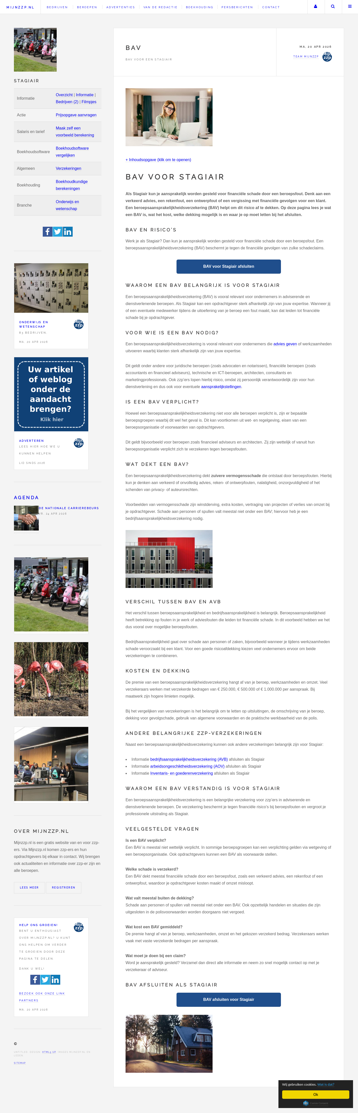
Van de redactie (160, 7)
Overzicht (64, 95)
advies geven (285, 344)
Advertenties (120, 7)
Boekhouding (200, 7)
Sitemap (20, 1063)
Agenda (26, 497)
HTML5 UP (49, 1052)
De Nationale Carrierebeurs (69, 508)
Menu (350, 7)
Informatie (84, 95)
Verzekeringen (68, 168)
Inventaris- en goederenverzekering (181, 773)
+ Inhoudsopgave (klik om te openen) (158, 160)
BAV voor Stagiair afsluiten (228, 266)
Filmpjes (89, 102)
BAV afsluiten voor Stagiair (228, 999)
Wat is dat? (331, 1084)
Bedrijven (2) (67, 102)
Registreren (63, 887)
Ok (315, 1094)
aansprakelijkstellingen (221, 387)
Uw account (315, 7)
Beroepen (87, 7)
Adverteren (31, 441)
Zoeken (333, 7)
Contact (271, 7)
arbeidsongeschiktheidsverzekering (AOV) (187, 766)
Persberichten (237, 7)
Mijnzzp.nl (20, 7)
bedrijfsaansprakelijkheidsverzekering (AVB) (189, 759)
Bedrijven (57, 7)
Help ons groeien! (38, 925)
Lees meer (29, 887)
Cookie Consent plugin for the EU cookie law (315, 1103)
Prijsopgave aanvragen (76, 115)
